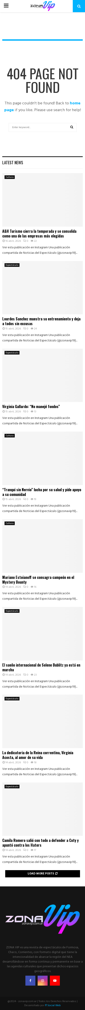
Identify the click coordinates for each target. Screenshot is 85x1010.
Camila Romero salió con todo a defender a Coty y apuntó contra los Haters (40, 843)
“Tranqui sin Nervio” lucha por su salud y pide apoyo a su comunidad (41, 492)
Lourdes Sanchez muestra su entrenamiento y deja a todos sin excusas (41, 321)
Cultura (10, 177)
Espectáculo (12, 265)
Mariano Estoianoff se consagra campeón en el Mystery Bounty (38, 580)
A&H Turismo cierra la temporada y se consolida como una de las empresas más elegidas (39, 233)
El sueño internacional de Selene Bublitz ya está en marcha (41, 667)
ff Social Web (53, 1005)
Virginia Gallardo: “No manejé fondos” (31, 406)
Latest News (12, 162)
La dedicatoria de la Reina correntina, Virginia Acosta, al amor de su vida (37, 755)
